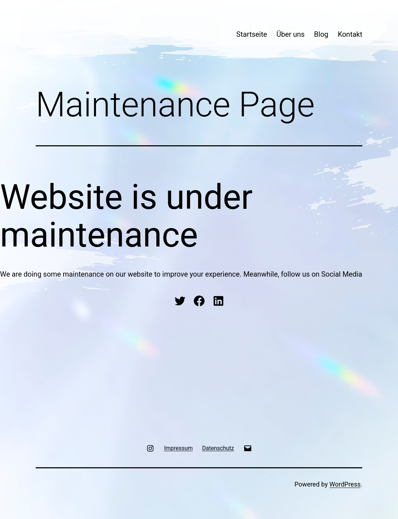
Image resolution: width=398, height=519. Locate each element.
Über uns (291, 34)
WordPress (345, 484)
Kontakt (350, 34)
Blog (321, 34)
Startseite (251, 34)
